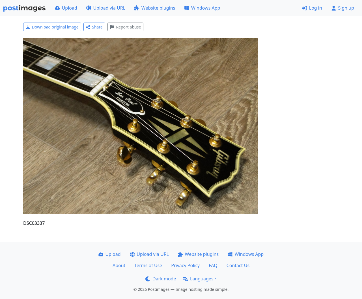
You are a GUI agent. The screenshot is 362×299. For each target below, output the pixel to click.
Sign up (342, 8)
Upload (66, 8)
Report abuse (125, 27)
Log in (312, 8)
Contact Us (238, 265)
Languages (198, 279)
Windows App (202, 8)
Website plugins (154, 8)
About (119, 265)
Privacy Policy (185, 265)
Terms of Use (148, 265)
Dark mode (160, 279)
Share (94, 27)
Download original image (52, 27)
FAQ (213, 265)
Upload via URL (105, 8)
